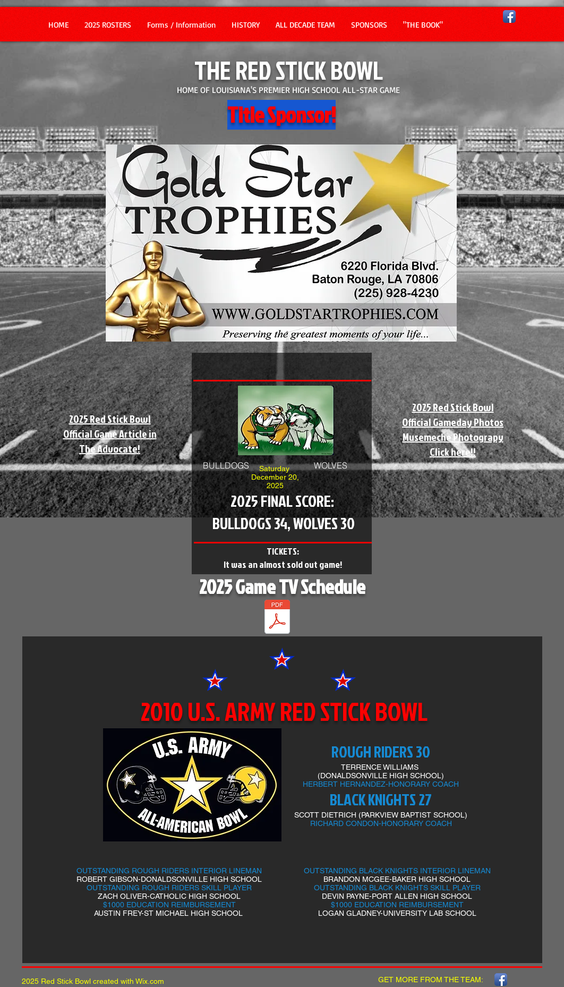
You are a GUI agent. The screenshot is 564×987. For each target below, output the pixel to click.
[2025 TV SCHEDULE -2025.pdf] (277, 618)
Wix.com (149, 981)
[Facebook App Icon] (509, 16)
